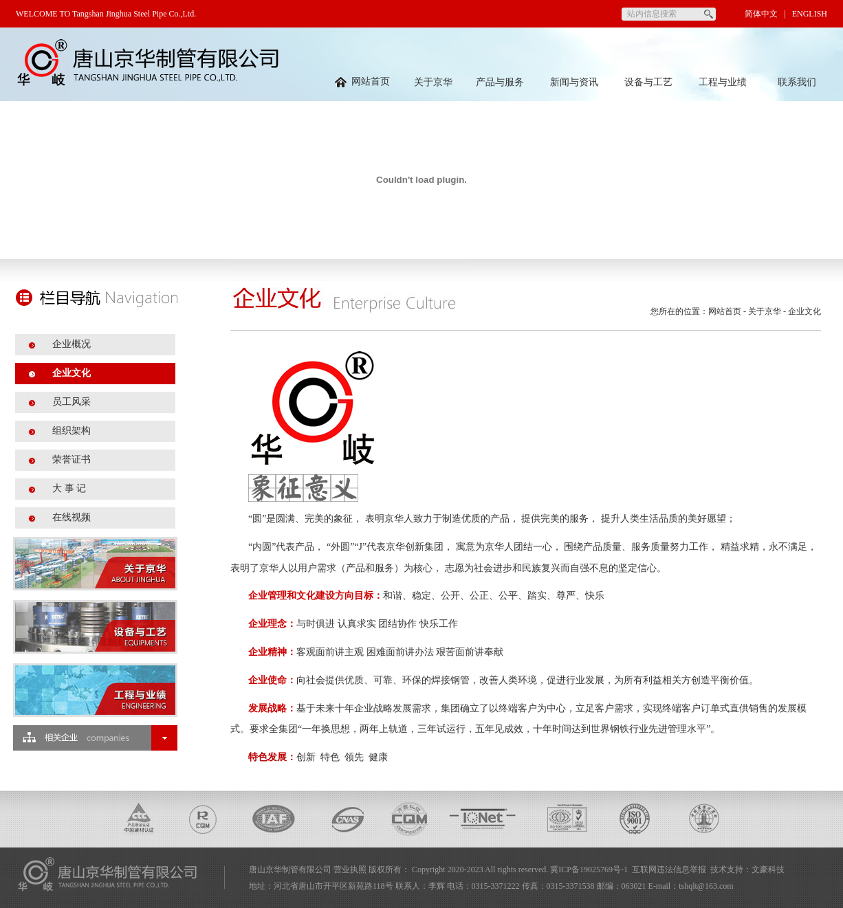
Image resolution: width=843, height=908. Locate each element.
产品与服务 (500, 82)
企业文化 (71, 373)
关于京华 (433, 82)
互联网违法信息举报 (669, 869)
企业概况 (71, 344)
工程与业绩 (723, 82)
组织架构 (71, 430)
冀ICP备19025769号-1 (589, 869)
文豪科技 (768, 869)
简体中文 (761, 14)
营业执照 (349, 869)
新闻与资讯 (574, 82)
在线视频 (71, 517)
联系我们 (797, 82)
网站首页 (362, 81)
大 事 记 (69, 488)
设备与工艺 (648, 82)
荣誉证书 (71, 459)
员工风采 (71, 402)
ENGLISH (809, 14)
